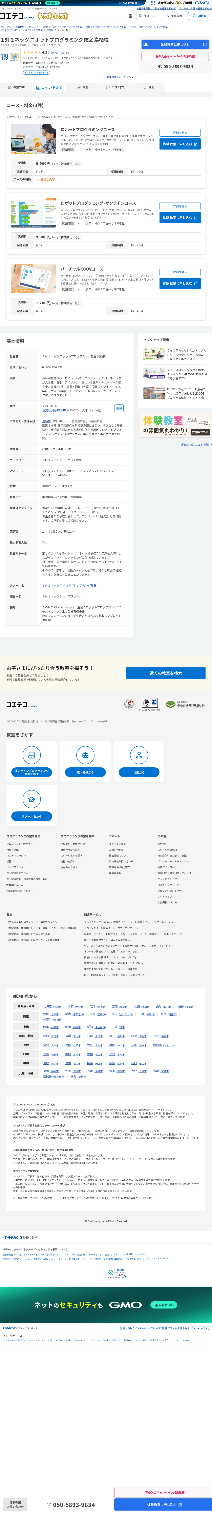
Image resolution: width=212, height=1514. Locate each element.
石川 (90, 1036)
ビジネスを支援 (63, 1340)
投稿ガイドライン (167, 867)
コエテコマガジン (16, 855)
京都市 (77, 1045)
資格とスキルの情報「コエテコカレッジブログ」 (110, 957)
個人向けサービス (171, 1340)
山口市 (143, 1063)
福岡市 (55, 1071)
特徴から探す (68, 861)
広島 (112, 1063)
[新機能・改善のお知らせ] (130, 16)
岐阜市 (55, 1027)
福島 (181, 1006)
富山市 (77, 1036)
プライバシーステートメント (173, 861)
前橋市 (101, 1014)
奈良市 (143, 1045)
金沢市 (99, 1036)
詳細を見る (180, 133)
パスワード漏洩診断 (76, 1255)
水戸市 (55, 1014)
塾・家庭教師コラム (17, 873)
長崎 (90, 1071)
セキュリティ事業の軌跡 (157, 1258)
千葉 (141, 1014)
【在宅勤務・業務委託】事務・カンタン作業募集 (33, 939)
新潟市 (55, 1036)
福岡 (46, 1071)
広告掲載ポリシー (167, 902)
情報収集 (128, 1340)
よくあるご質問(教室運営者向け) (195, 8)
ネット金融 (141, 1340)
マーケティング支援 (99, 1340)
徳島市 (55, 1054)
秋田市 (145, 1006)
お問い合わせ (116, 849)
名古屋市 (100, 1027)
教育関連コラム (14, 884)
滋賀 (46, 1045)
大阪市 (99, 1045)
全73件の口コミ (60, 52)
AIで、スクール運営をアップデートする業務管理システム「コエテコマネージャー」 (129, 945)
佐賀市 (77, 1071)
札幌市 (57, 1006)
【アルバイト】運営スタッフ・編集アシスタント (33, 922)
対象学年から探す (70, 849)
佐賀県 (46, 410)
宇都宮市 (78, 1014)
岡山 (90, 1063)
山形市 (167, 1006)
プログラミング (14, 867)
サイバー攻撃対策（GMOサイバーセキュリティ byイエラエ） (53, 1259)
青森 (71, 1006)
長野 (156, 1036)
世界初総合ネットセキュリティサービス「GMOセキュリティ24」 (33, 1255)
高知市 (121, 1054)
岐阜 (46, 1027)
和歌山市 (169, 1045)
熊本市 (121, 1071)
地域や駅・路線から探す (74, 843)
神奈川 (47, 1019)
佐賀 (68, 1071)
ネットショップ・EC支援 (40, 1340)
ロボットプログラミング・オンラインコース (98, 203)
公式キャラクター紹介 (169, 884)
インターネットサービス (14, 1340)
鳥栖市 (55, 410)
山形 (159, 1006)
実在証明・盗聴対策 (12, 1259)
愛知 (90, 1027)
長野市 (165, 1036)
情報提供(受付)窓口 (119, 867)
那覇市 (82, 1076)
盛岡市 (101, 1006)
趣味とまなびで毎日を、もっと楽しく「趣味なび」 (112, 969)
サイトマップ (164, 896)
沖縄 (73, 1076)
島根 (68, 1063)
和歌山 (157, 1045)
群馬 (92, 1014)
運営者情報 (115, 873)
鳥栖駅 (46, 421)
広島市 (121, 1063)
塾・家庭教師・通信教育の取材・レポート (29, 879)
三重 (114, 1027)
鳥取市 (55, 1063)
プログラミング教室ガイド (21, 843)
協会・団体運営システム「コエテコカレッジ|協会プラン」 (116, 975)
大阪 (90, 1045)
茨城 (46, 1014)
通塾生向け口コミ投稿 (195, 445)
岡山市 (99, 1063)
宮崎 (156, 1071)
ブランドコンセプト (168, 879)
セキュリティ (80, 1340)
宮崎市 (165, 1071)
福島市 (189, 1006)
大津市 (55, 1045)
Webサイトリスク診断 (99, 1255)
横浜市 (57, 1019)
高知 (112, 1054)
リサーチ (116, 1340)
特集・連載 (12, 849)
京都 (68, 1045)
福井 (112, 1036)
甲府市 (143, 1036)
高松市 (77, 1054)
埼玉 (114, 1014)
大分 (134, 1071)
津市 (122, 1027)
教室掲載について (118, 855)
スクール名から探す (71, 855)
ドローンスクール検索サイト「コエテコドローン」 (111, 928)
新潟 (46, 1036)
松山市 (99, 1054)
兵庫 (112, 1045)
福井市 (121, 1036)
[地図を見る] (119, 408)
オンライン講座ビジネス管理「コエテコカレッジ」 (112, 951)
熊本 (112, 1071)
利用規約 (162, 843)
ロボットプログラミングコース (88, 129)
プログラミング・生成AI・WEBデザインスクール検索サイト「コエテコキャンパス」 (130, 922)
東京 (163, 1014)
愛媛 (90, 1054)
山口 (134, 1063)
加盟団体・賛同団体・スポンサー (175, 873)
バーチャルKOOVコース (82, 269)
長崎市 (99, 1071)
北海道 (47, 1006)
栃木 (68, 1014)
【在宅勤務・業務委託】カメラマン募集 (28, 934)
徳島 (46, 1054)
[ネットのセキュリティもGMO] (31, 3)
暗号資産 (154, 1340)
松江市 (77, 1063)
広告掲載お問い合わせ (121, 861)
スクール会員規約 (167, 849)
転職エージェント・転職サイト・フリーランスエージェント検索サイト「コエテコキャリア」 (135, 934)
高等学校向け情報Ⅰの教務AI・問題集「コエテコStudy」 (115, 963)
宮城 (115, 1006)
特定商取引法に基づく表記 (172, 855)
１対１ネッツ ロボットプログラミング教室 (69, 585)
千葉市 (150, 1014)
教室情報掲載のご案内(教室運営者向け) (156, 8)
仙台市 (123, 1006)
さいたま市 (126, 1014)
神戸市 (121, 1045)
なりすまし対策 (134, 1259)
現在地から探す (69, 867)
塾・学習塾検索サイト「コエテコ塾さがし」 (108, 939)
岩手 (93, 1006)
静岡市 (77, 1027)
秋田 (137, 1006)
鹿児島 (47, 1076)
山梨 (134, 1036)
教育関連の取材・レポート (21, 890)
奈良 (134, 1045)
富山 (68, 1036)
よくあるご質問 (117, 843)
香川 (68, 1054)
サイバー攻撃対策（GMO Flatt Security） (104, 1259)
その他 (186, 1340)
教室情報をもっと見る (119, 77)
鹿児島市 (59, 1076)
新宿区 (172, 1014)
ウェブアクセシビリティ (170, 890)
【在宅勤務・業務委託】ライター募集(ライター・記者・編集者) (41, 928)
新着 (8, 861)
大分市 (143, 1071)
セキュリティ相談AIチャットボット (130, 1254)
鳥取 (46, 1063)
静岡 (68, 1027)
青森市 (79, 1006)
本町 (63, 410)
